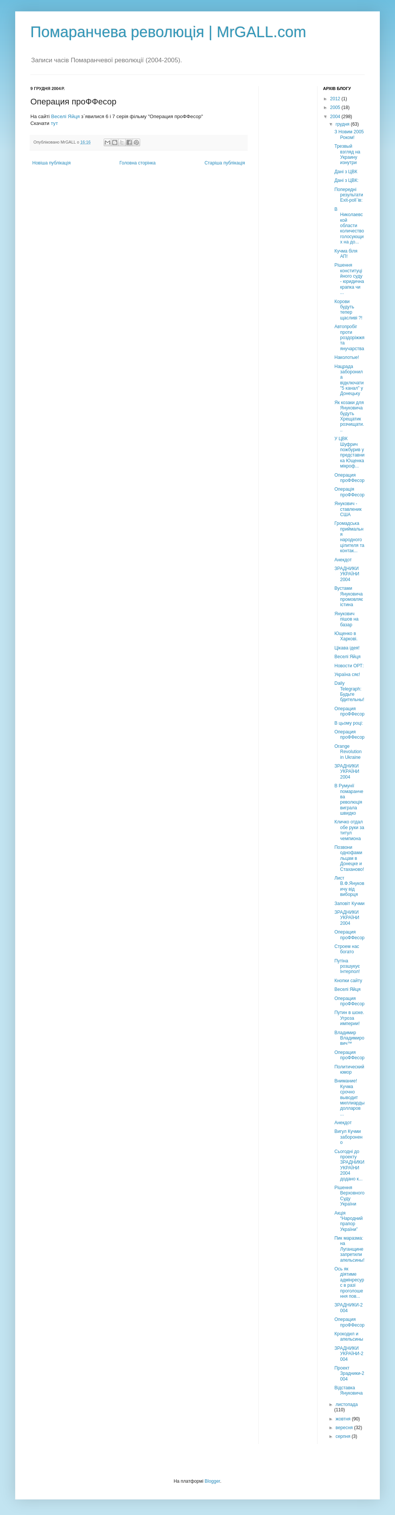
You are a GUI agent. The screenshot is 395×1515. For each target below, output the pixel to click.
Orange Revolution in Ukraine (348, 752)
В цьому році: (348, 723)
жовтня (343, 1419)
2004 (335, 116)
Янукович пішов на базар (346, 619)
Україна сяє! (347, 674)
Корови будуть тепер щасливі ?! (348, 310)
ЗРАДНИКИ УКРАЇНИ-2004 (348, 1354)
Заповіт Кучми (349, 903)
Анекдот (342, 559)
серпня (343, 1436)
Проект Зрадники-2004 (349, 1373)
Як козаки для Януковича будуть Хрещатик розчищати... (349, 416)
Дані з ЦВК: (346, 180)
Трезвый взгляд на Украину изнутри (347, 154)
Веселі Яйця (65, 116)
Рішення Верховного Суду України (349, 1196)
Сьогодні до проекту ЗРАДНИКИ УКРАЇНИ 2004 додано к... (349, 1165)
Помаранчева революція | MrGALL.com (168, 32)
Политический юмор (349, 1069)
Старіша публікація (224, 163)
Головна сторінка (138, 163)
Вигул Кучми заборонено (348, 1137)
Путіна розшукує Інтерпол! (347, 966)
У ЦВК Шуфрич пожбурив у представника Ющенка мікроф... (349, 452)
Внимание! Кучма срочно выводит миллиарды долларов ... (349, 1097)
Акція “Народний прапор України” (348, 1221)
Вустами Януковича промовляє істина (348, 596)
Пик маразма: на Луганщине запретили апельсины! (349, 1249)
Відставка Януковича (348, 1390)
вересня (344, 1427)
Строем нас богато (346, 949)
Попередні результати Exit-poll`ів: (348, 195)
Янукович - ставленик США (347, 509)
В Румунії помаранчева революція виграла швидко (348, 799)
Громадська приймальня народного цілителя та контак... (349, 537)
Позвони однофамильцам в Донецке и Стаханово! (349, 858)
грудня (343, 124)
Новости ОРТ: (348, 665)
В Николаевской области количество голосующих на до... (349, 226)
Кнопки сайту (348, 980)
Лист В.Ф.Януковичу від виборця (349, 886)
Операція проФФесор (349, 492)
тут (54, 123)
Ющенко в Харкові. (345, 636)
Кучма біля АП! (345, 253)
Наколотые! (346, 357)
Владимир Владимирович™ (349, 1038)
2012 (335, 98)
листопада (346, 1404)
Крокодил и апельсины (348, 1336)
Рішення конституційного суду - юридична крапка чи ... (349, 278)
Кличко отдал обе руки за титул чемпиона (349, 830)
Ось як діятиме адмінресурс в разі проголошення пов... (349, 1282)
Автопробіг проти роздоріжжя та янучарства (349, 337)
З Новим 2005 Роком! (348, 134)
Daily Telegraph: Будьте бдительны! (349, 691)
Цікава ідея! (346, 648)
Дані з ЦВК (345, 171)
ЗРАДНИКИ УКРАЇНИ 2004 (346, 574)
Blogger (212, 1481)
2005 (335, 107)
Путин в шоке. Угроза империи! (349, 1018)
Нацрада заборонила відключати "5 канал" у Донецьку (348, 380)
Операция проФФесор (349, 477)
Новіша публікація (51, 163)
